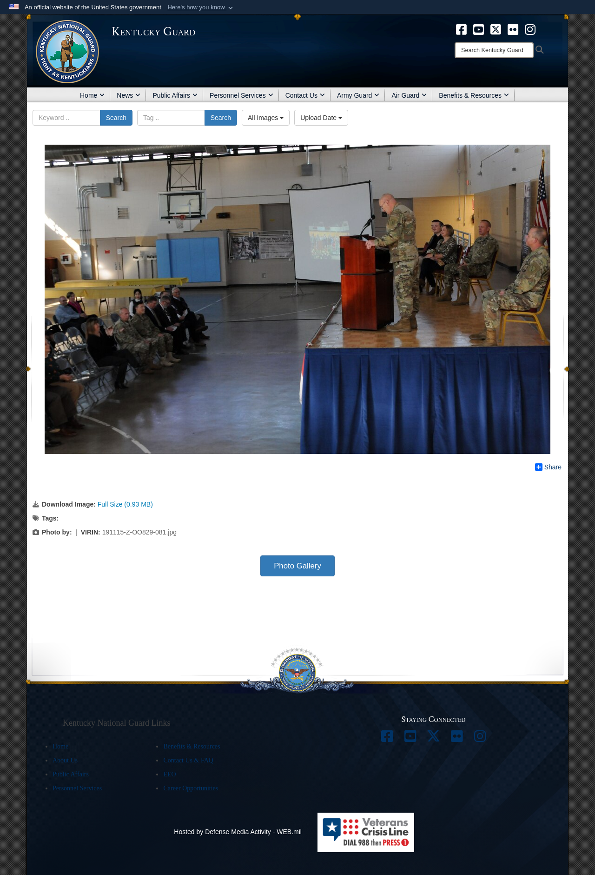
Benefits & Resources (474, 95)
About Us (65, 760)
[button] (201, 7)
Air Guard (409, 95)
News (128, 95)
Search (116, 117)
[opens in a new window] (461, 29)
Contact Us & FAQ (188, 760)
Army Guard (358, 95)
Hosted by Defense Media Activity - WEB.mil (238, 831)
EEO (169, 774)
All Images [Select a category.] (266, 117)
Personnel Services (241, 95)
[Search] (494, 50)
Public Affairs (175, 95)
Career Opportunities (190, 788)
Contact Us (305, 95)
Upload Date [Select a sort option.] (321, 117)
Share (548, 467)
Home (92, 95)
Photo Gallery (297, 565)
